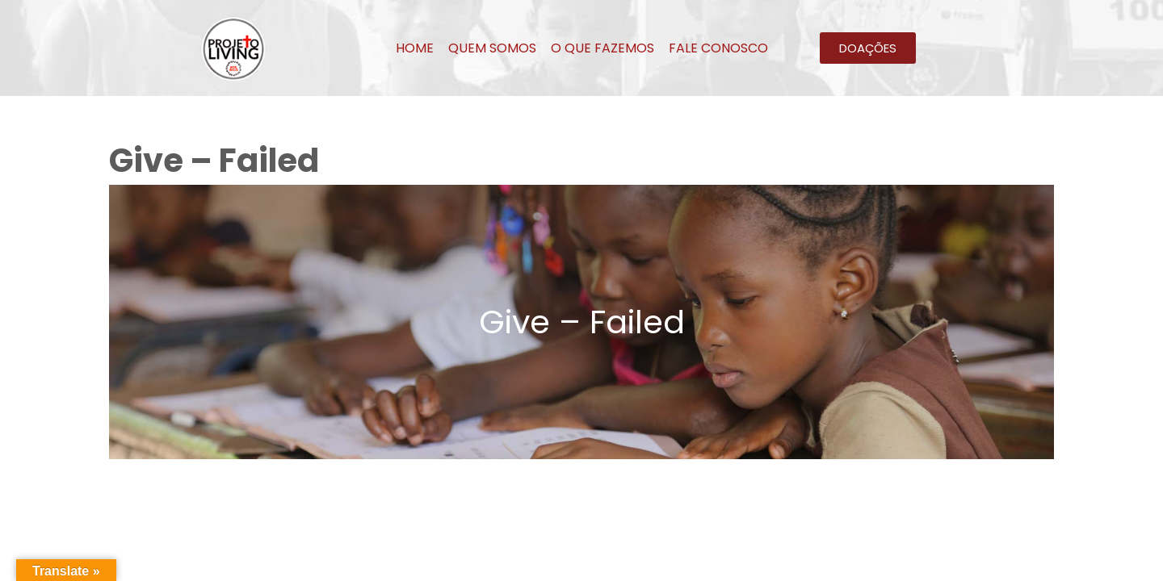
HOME (415, 48)
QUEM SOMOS (492, 48)
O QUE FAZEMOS (602, 48)
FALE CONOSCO (718, 48)
